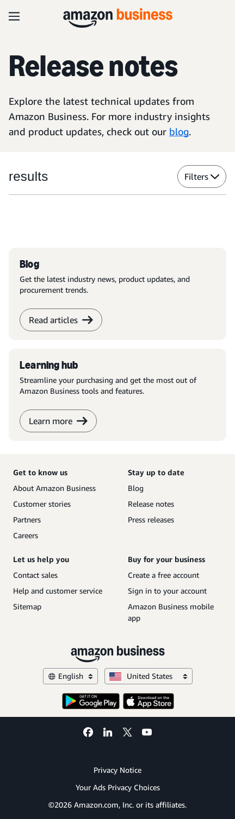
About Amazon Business (54, 488)
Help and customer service (57, 590)
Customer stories (42, 503)
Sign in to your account (167, 590)
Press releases (151, 519)
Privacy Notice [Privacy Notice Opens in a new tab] (117, 769)
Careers (25, 535)
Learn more (58, 420)
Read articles (61, 319)
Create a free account (163, 574)
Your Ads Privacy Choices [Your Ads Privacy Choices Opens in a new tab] (118, 787)
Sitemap (27, 606)
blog (179, 131)
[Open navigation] (14, 16)
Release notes (151, 503)
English (70, 676)
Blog (136, 488)
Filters (201, 176)
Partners (27, 519)
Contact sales (35, 574)
